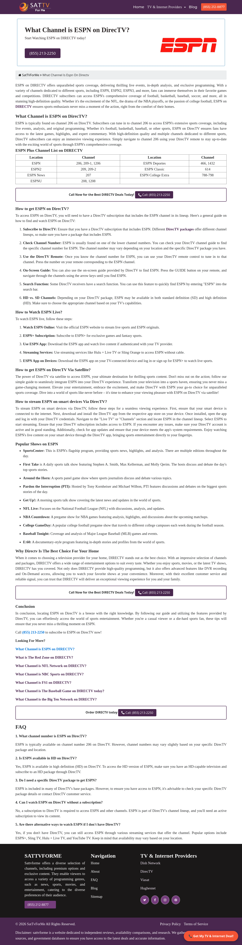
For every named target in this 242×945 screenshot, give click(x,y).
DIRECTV (23, 107)
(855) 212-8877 (214, 7)
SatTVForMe (28, 75)
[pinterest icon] (175, 900)
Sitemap (96, 897)
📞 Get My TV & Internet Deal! (211, 936)
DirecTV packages (180, 229)
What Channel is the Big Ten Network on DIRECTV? (56, 699)
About (95, 871)
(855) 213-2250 (42, 53)
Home (139, 6)
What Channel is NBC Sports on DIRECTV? (49, 674)
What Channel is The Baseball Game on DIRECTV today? (59, 691)
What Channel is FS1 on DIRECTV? (43, 683)
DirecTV (146, 871)
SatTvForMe (36, 924)
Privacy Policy (170, 924)
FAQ (94, 880)
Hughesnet (148, 888)
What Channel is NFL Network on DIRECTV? (50, 666)
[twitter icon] (144, 900)
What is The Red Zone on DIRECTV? (44, 657)
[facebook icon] (154, 900)
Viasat (144, 880)
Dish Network (150, 863)
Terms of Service (196, 924)
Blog (193, 7)
